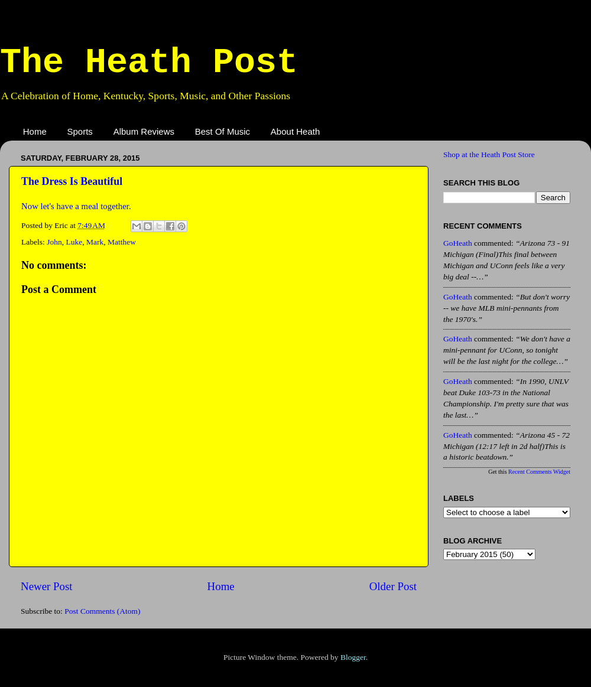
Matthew (122, 241)
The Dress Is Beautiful (71, 181)
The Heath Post (149, 63)
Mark (94, 241)
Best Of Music (222, 131)
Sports (80, 131)
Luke (74, 241)
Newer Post (47, 586)
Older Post (393, 586)
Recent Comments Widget (539, 471)
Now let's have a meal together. (76, 206)
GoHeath (457, 243)
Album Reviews (143, 131)
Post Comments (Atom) (102, 611)
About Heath (295, 131)
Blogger (353, 657)
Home (35, 131)
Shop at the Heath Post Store (489, 154)
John (54, 241)
